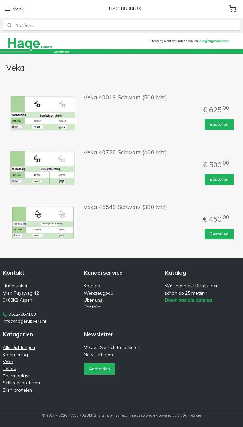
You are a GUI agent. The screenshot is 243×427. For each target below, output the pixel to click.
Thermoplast (16, 376)
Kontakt (92, 307)
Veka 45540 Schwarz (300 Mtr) (125, 207)
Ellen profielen (17, 390)
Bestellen (219, 124)
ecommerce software (138, 415)
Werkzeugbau (98, 293)
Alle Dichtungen (19, 347)
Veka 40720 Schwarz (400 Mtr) (125, 152)
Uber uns (93, 300)
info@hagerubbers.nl (24, 321)
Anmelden (99, 369)
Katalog (92, 286)
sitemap (105, 415)
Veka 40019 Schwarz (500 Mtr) (125, 97)
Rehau (9, 368)
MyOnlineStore (189, 415)
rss (117, 415)
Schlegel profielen (21, 383)
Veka (8, 361)
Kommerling (15, 354)
